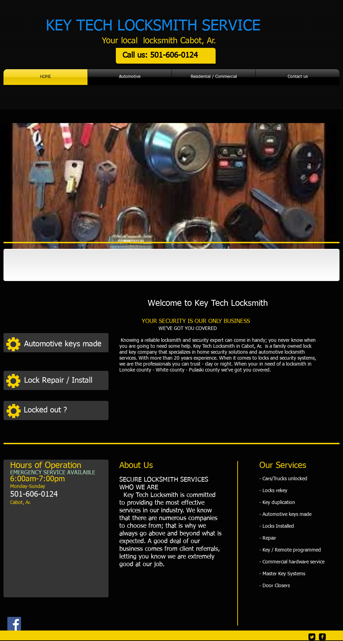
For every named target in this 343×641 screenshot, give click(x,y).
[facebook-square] (322, 636)
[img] (39, 265)
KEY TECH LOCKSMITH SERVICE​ (153, 26)
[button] (64, 344)
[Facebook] (14, 624)
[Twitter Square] (311, 636)
